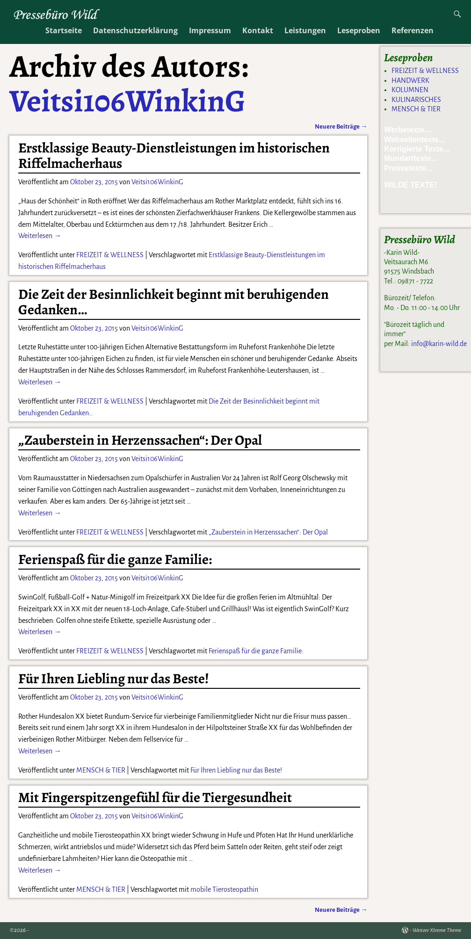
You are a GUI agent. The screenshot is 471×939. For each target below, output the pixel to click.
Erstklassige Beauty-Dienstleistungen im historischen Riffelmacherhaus (174, 155)
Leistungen (305, 30)
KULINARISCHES (416, 99)
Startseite (63, 30)
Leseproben (358, 30)
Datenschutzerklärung (135, 30)
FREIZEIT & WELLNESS (110, 255)
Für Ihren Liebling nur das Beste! (113, 678)
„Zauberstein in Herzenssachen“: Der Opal (140, 440)
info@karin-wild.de (439, 343)
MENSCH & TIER (100, 770)
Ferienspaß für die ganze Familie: (115, 559)
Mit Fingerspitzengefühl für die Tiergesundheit (155, 797)
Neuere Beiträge (341, 126)
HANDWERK (410, 80)
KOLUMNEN (409, 90)
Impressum (210, 30)
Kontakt (257, 30)
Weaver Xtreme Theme (437, 930)
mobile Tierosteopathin (224, 889)
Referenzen (412, 30)
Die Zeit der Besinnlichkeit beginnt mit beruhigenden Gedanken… (173, 302)
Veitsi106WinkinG (127, 100)
